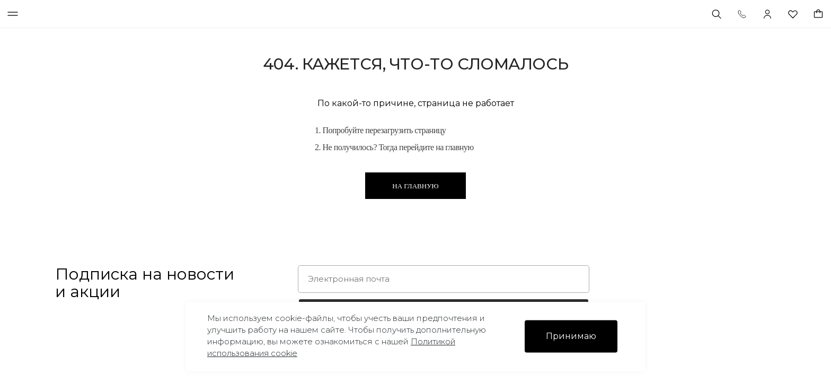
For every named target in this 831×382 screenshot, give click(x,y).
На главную (415, 186)
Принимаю (571, 337)
